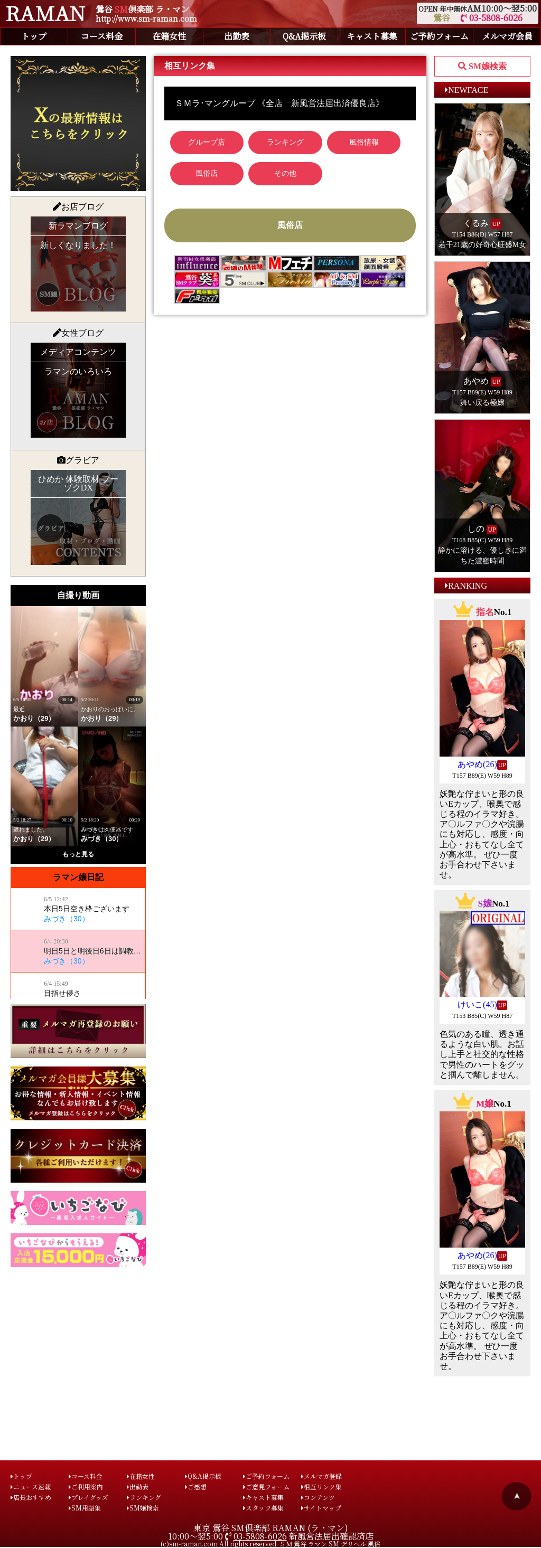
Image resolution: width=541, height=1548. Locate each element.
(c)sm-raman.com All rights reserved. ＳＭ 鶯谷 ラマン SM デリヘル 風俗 (270, 1543)
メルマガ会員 (507, 36)
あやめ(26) (477, 764)
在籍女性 (169, 36)
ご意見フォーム (266, 1486)
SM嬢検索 (143, 1507)
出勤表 (236, 36)
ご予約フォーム (439, 36)
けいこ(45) (477, 1004)
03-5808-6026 (492, 18)
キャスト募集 (372, 36)
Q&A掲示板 (304, 36)
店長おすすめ (31, 1497)
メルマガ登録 (321, 1475)
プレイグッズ (88, 1497)
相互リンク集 (321, 1486)
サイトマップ (321, 1507)
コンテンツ (318, 1497)
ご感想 (196, 1486)
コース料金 (102, 36)
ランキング (144, 1497)
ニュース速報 (31, 1486)
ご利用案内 (86, 1486)
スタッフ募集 (263, 1507)
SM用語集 (85, 1507)
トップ (33, 36)
